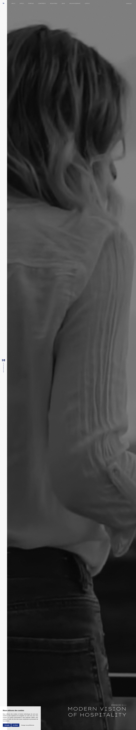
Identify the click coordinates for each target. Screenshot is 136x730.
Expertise (31, 3)
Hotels (22, 3)
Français (129, 3)
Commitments (42, 3)
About (13, 3)
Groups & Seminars (74, 3)
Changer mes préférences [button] (27, 725)
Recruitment (53, 3)
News (63, 3)
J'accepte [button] (7, 725)
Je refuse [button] (15, 725)
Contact (87, 3)
